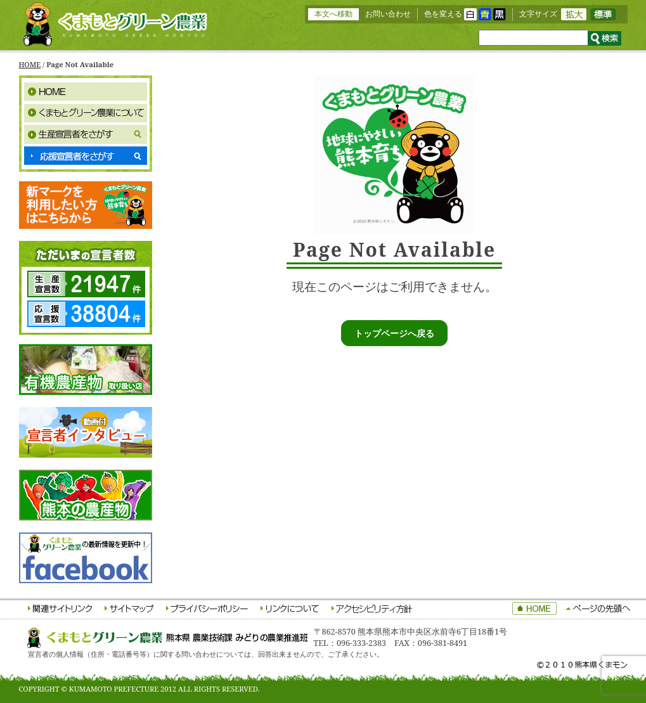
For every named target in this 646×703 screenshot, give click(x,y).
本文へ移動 (333, 13)
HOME (30, 64)
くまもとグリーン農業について (85, 113)
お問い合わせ (388, 13)
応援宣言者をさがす (85, 156)
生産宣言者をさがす (85, 134)
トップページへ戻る (394, 333)
